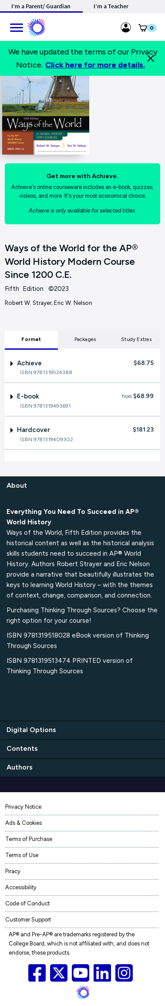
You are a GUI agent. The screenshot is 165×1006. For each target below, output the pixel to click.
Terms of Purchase (28, 839)
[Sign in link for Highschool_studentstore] (126, 26)
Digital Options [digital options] (31, 730)
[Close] (150, 58)
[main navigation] (16, 26)
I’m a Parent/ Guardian (41, 6)
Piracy (12, 871)
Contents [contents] (22, 748)
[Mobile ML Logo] (36, 26)
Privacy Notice (23, 806)
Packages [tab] (85, 339)
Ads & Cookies (23, 823)
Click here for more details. (95, 65)
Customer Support (28, 919)
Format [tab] (31, 339)
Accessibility (21, 887)
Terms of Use (21, 855)
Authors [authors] (20, 767)
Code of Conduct (27, 903)
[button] (143, 30)
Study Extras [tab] (136, 339)
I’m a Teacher (111, 6)
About (17, 485)
